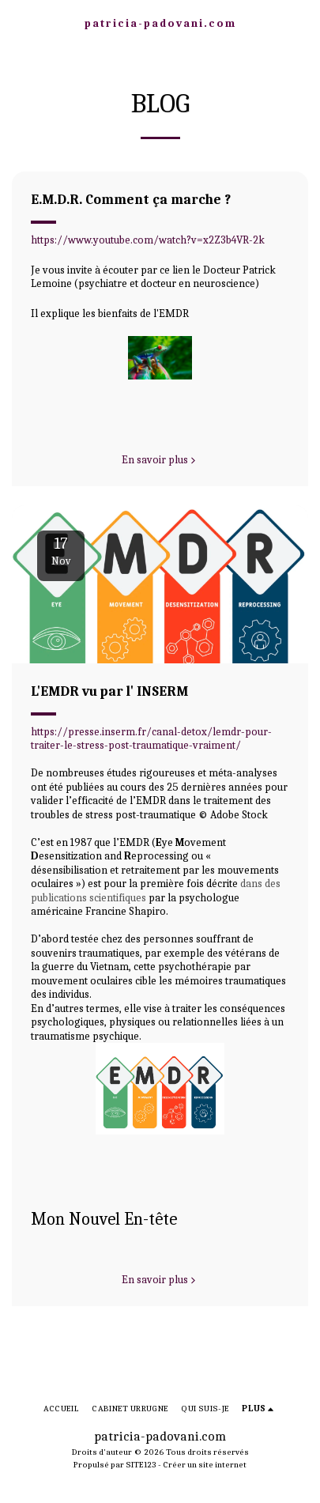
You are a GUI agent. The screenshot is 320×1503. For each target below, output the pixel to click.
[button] (17, 22)
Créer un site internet (205, 1465)
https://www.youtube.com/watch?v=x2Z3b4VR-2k (148, 240)
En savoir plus (160, 459)
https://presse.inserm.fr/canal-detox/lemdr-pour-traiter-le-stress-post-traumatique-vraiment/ (151, 739)
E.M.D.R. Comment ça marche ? (131, 199)
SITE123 (141, 1465)
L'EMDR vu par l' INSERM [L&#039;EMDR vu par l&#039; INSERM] (109, 691)
